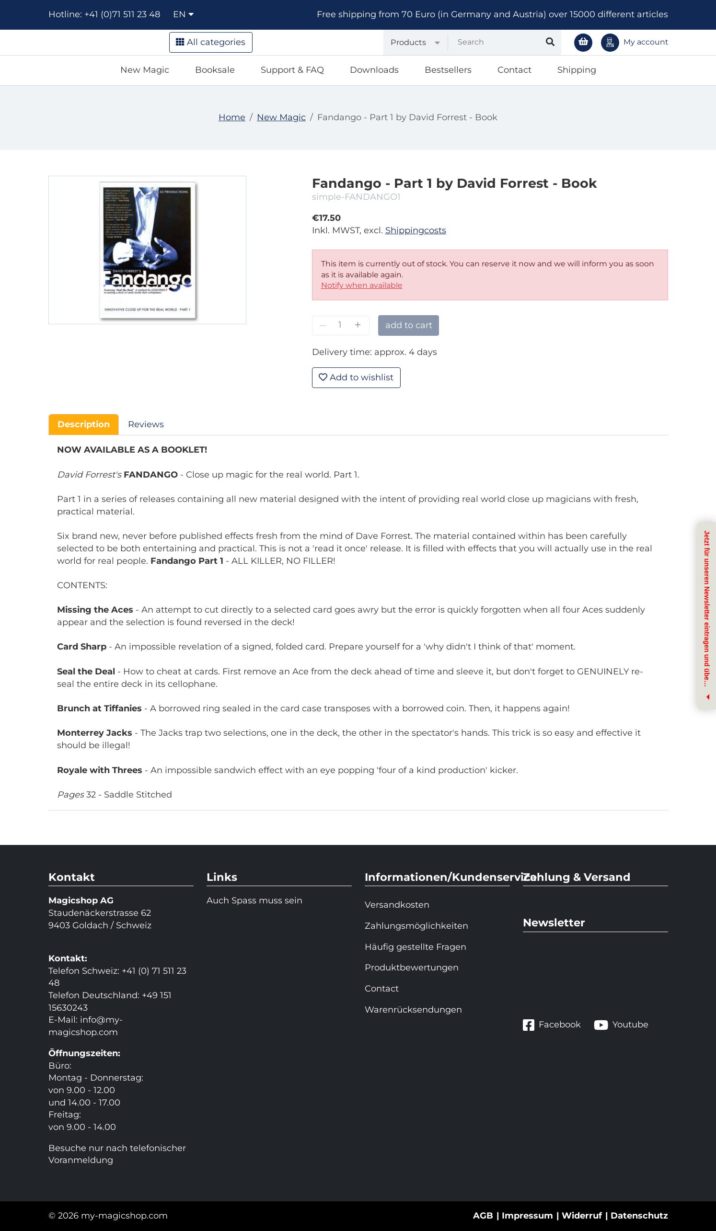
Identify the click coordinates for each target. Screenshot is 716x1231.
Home (232, 117)
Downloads (374, 70)
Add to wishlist (356, 377)
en (183, 14)
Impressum (527, 1215)
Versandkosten (397, 905)
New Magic (144, 70)
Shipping (576, 70)
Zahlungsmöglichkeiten (416, 926)
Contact (514, 70)
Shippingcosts (415, 230)
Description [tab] (84, 424)
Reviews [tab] (146, 424)
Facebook (552, 1024)
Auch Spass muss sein (254, 900)
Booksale (215, 70)
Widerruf (582, 1215)
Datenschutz (639, 1215)
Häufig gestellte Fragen (415, 947)
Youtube (621, 1024)
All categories (210, 42)
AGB (483, 1215)
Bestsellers (448, 70)
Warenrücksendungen (413, 1009)
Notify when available (362, 285)
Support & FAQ (292, 70)
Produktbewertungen (412, 967)
